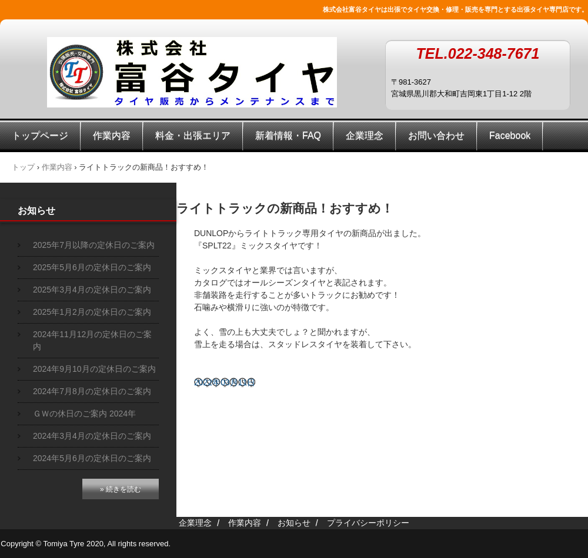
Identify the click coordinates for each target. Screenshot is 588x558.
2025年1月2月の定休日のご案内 (92, 312)
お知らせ (36, 211)
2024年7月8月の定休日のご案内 (92, 391)
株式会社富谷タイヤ (192, 72)
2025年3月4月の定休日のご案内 (92, 289)
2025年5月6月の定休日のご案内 (92, 267)
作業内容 (112, 135)
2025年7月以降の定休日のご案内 (94, 245)
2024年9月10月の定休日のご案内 (94, 369)
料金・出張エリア (192, 135)
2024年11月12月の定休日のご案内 (92, 340)
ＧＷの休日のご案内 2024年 (84, 413)
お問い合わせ (436, 135)
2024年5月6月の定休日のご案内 (92, 458)
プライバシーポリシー (368, 522)
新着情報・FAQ (288, 135)
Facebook (509, 135)
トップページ (40, 135)
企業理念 (364, 135)
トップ (23, 167)
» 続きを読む (120, 489)
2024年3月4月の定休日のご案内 (92, 436)
